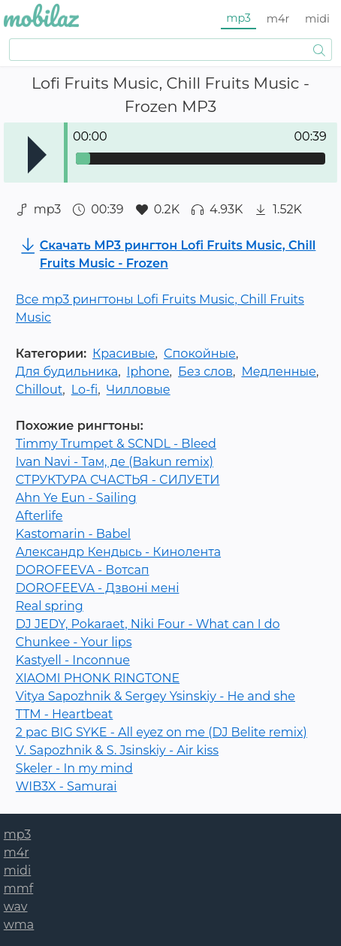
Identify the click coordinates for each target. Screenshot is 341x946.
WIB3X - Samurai (66, 786)
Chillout (39, 389)
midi (317, 19)
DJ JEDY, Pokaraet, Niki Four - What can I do (148, 624)
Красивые (123, 353)
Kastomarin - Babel (73, 534)
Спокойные (200, 353)
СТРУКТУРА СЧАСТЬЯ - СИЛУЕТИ (118, 480)
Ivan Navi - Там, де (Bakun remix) (114, 462)
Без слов (205, 371)
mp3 (238, 18)
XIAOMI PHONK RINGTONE (98, 678)
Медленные (278, 371)
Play (37, 155)
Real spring (49, 606)
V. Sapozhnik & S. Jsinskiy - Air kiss (117, 750)
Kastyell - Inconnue (73, 660)
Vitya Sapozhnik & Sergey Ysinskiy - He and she (155, 696)
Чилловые (138, 389)
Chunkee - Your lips (74, 642)
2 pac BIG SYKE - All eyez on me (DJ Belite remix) (161, 732)
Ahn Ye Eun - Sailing (76, 498)
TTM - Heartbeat (64, 714)
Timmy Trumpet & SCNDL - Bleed (116, 444)
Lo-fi (84, 389)
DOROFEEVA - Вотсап (82, 570)
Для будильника (67, 371)
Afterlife (39, 516)
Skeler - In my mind (74, 768)
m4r (278, 19)
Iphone (148, 371)
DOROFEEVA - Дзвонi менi (98, 588)
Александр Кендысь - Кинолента (118, 552)
